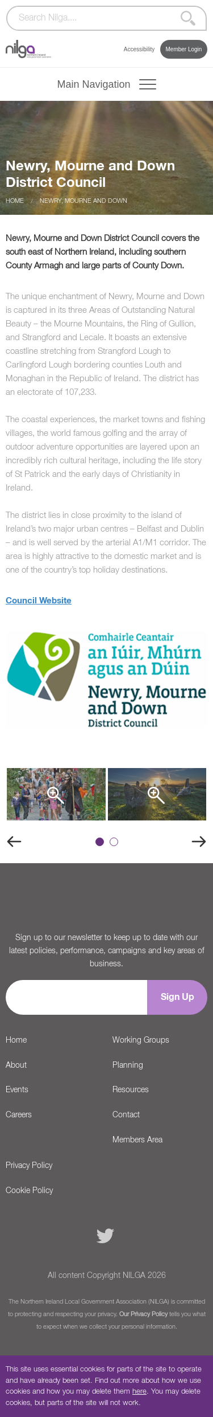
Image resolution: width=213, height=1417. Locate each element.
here (139, 1391)
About (16, 1065)
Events (17, 1090)
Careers (19, 1115)
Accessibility (139, 49)
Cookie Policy (29, 1191)
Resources (130, 1090)
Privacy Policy (29, 1166)
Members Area (137, 1140)
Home (15, 201)
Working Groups (140, 1040)
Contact (126, 1115)
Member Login (183, 49)
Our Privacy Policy (143, 1314)
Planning (127, 1065)
